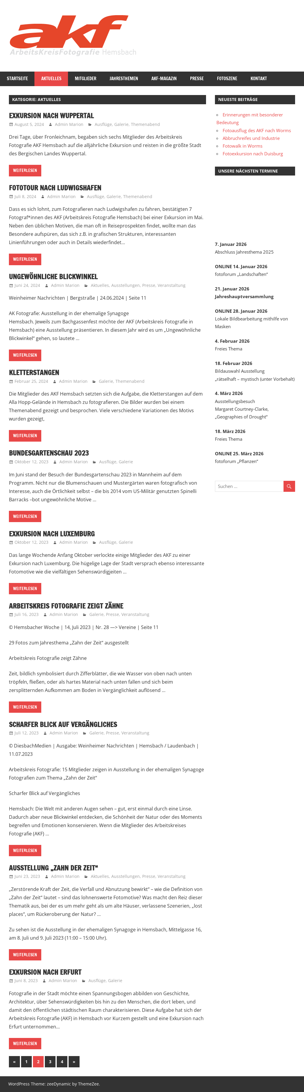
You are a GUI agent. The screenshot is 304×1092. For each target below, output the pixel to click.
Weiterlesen (25, 170)
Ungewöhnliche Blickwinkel (55, 276)
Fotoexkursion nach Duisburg (253, 154)
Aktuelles (51, 78)
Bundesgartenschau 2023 (51, 453)
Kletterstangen (35, 372)
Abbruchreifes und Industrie (251, 138)
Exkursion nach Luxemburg (54, 534)
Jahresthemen (124, 78)
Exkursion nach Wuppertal (53, 115)
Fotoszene (227, 78)
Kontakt (259, 78)
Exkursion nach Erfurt (47, 972)
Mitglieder (85, 78)
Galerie (121, 124)
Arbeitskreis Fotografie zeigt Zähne (68, 606)
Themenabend (145, 124)
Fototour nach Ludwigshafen (56, 188)
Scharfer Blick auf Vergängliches (65, 724)
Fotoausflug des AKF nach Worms (257, 130)
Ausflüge (103, 124)
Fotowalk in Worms (242, 146)
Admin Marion (69, 124)
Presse (197, 78)
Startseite (17, 78)
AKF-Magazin (164, 78)
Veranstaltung (172, 285)
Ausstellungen (125, 285)
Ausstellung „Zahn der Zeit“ (55, 868)
